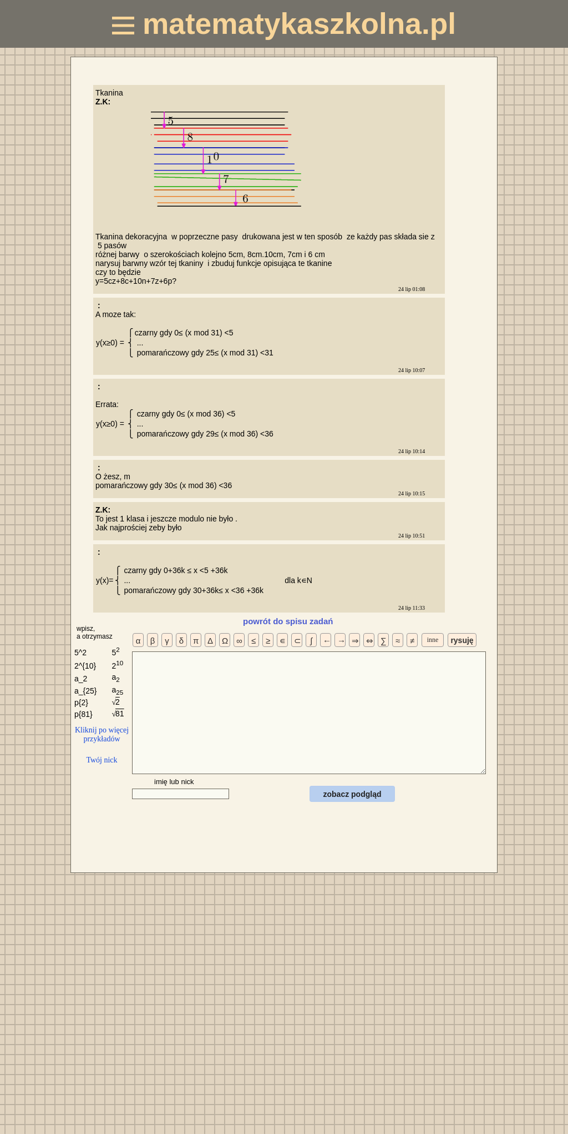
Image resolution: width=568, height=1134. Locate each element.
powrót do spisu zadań (288, 621)
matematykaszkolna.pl (284, 23)
